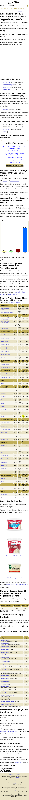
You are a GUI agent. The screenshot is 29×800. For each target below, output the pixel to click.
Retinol (2, 436)
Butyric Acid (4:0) (5, 334)
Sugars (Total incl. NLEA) (7, 312)
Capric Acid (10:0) (5, 338)
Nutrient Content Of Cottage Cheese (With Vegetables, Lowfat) (14, 147)
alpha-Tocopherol (5, 422)
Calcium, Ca (3, 445)
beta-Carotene (4, 426)
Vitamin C (6, 109)
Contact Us (18, 763)
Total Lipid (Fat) (4, 328)
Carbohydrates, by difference (5, 309)
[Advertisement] (14, 62)
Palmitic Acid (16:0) (5, 354)
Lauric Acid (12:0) (5, 348)
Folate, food (6, 82)
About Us (18, 774)
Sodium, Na (3, 468)
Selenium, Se (4, 465)
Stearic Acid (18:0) (5, 357)
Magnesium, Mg (4, 455)
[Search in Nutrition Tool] (11, 22)
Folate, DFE (6, 129)
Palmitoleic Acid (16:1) (6, 367)
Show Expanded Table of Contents (14, 165)
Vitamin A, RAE (4, 439)
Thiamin (2, 406)
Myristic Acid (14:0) (5, 351)
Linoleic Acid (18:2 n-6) (6, 374)
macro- (5, 181)
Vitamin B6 (3, 413)
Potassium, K (4, 462)
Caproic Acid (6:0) (8, 85)
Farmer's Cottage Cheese (7, 704)
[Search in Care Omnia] (4, 5)
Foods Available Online (14, 150)
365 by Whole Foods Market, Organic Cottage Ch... (14, 578)
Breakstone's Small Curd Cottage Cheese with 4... (14, 556)
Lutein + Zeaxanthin (5, 429)
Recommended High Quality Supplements (14, 160)
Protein (2, 383)
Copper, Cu (3, 449)
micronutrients (14, 181)
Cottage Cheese (5, 640)
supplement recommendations (9, 731)
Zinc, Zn (3, 472)
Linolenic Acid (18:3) (5, 377)
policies (17, 777)
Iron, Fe (2, 452)
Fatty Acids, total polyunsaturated (5, 322)
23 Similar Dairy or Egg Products (14, 157)
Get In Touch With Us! (14, 162)
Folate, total (6, 90)
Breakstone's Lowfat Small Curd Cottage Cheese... (14, 534)
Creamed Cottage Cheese (7, 695)
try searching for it (12, 294)
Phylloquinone (4, 432)
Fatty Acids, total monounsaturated (5, 318)
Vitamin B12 (3, 409)
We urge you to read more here (20, 790)
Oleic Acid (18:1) (5, 364)
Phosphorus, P (4, 459)
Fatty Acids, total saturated (7, 325)
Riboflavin (3, 403)
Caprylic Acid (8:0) (5, 344)
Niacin (2, 400)
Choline (2, 481)
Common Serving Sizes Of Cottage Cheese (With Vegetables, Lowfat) (14, 154)
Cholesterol (6, 87)
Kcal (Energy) (4, 494)
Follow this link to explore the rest (16, 584)
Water (5, 132)
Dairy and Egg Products (14, 302)
